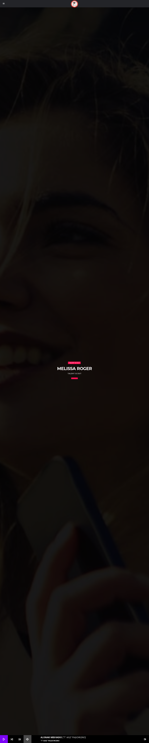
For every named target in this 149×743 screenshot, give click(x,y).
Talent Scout (74, 363)
